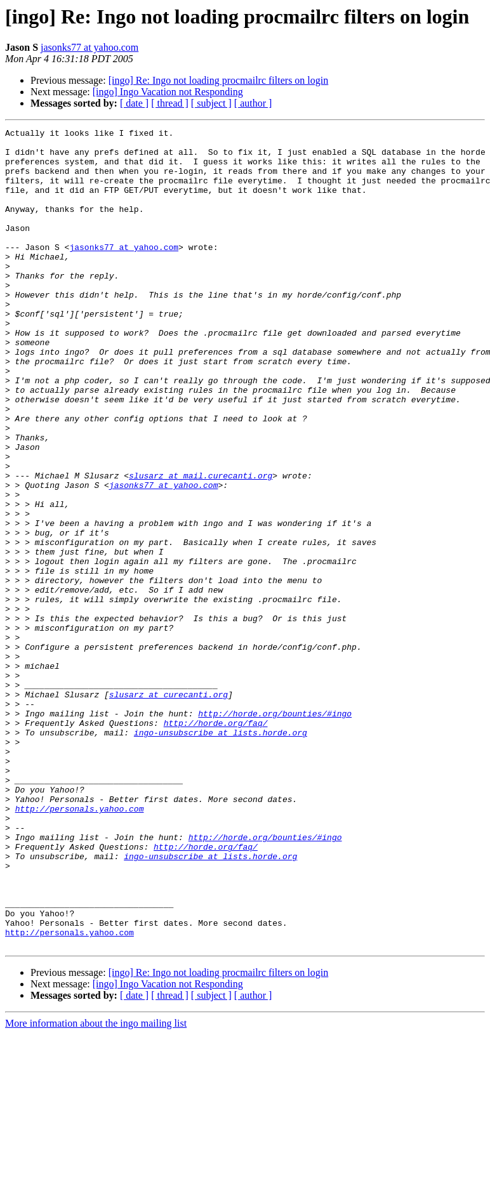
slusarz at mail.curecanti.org (200, 545)
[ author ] (253, 103)
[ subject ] (211, 103)
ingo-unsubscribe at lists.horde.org (220, 854)
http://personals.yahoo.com (79, 945)
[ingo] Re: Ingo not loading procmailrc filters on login (219, 80)
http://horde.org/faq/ (216, 842)
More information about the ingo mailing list (96, 1187)
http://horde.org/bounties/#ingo (275, 831)
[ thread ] (170, 103)
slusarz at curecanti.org (168, 808)
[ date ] (134, 103)
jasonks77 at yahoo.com (89, 47)
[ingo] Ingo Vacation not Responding (168, 91)
